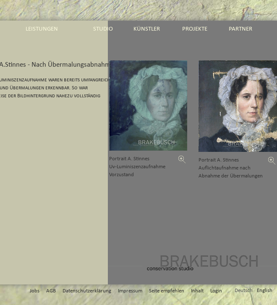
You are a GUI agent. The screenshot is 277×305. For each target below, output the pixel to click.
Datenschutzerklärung (87, 291)
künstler (146, 29)
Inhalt (197, 291)
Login (216, 291)
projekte (194, 29)
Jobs (34, 291)
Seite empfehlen (166, 291)
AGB (51, 291)
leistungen (42, 29)
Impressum (130, 291)
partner (240, 29)
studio (103, 29)
